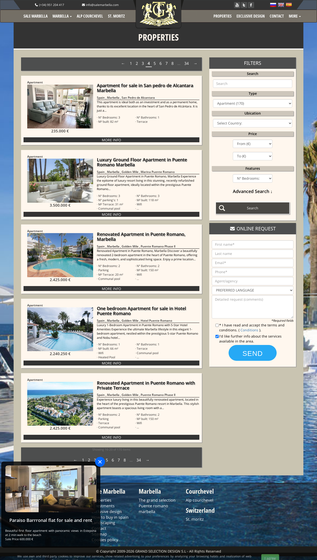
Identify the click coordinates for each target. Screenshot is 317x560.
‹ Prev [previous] (123, 63)
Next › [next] (194, 63)
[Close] (100, 462)
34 (186, 63)
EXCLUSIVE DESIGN (251, 16)
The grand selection (157, 500)
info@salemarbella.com (100, 5)
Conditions (249, 330)
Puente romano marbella (153, 508)
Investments (103, 506)
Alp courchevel (199, 500)
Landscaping (103, 522)
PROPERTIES (222, 16)
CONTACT (277, 16)
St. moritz (195, 519)
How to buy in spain (110, 517)
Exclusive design (107, 511)
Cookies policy (105, 539)
